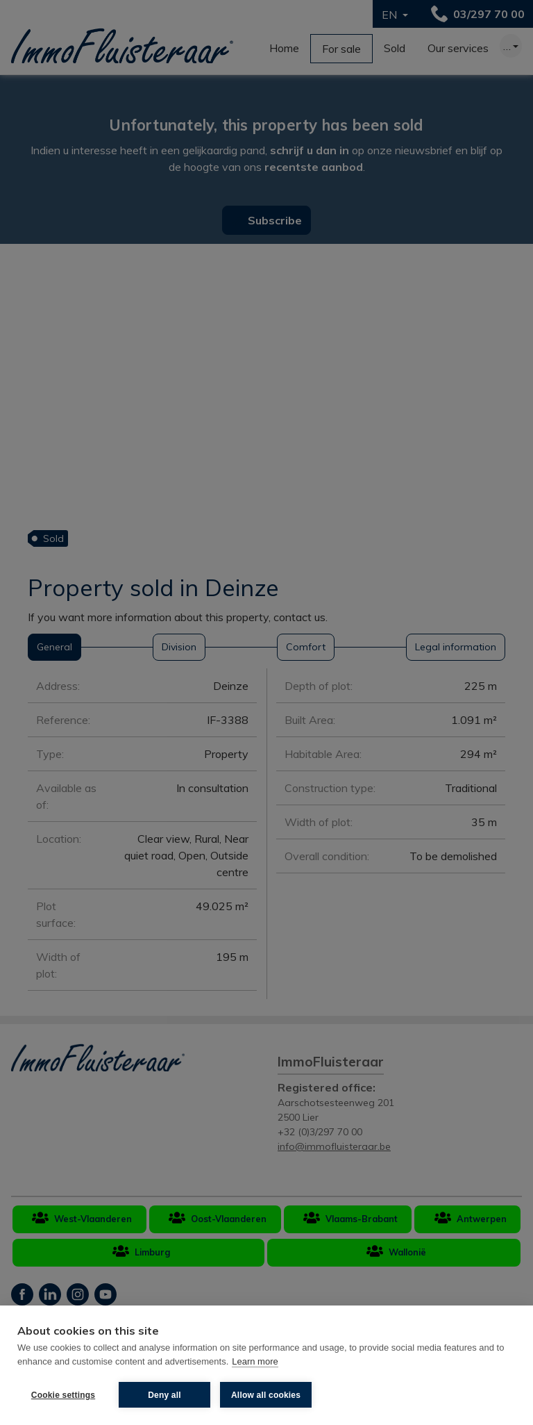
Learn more (255, 1361)
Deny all (164, 1395)
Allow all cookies (266, 1395)
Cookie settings (63, 1395)
